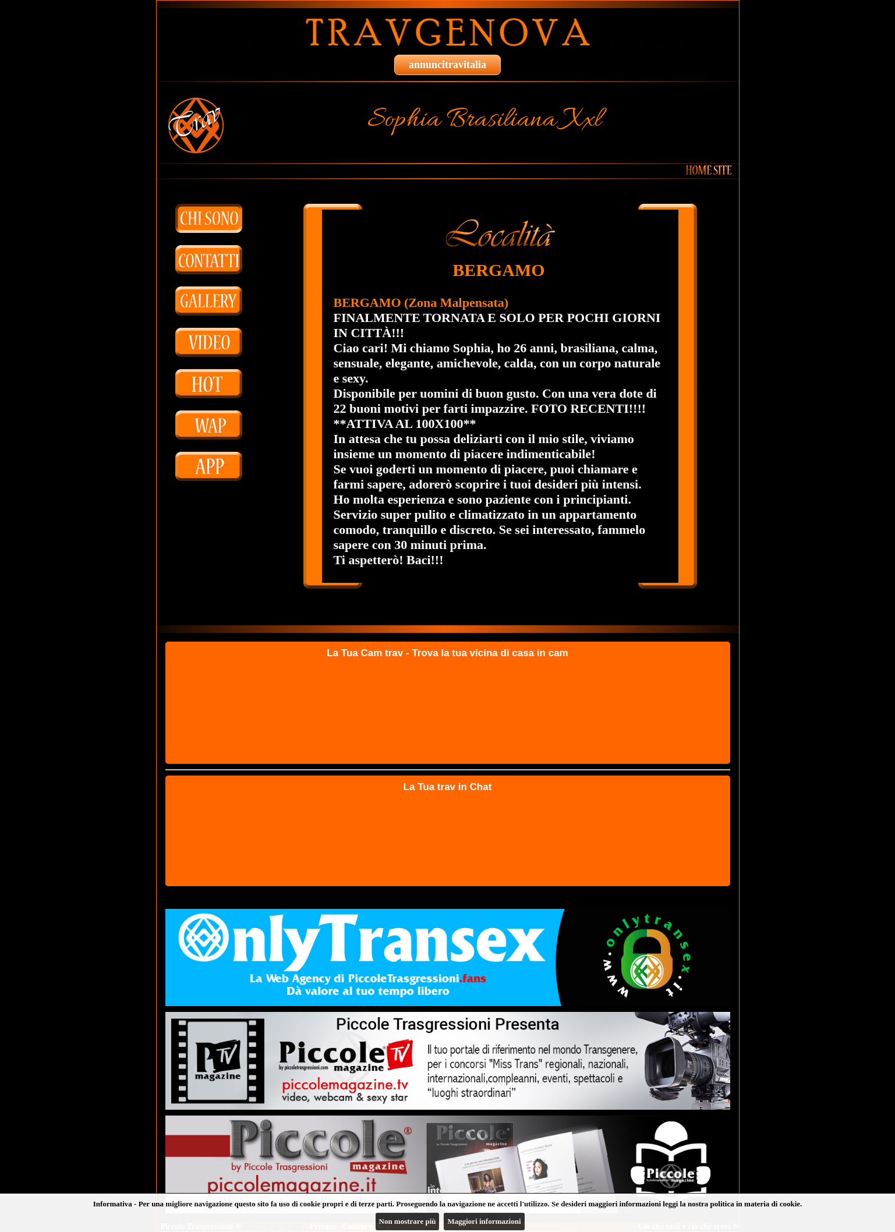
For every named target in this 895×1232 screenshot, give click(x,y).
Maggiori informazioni (484, 1221)
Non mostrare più (407, 1221)
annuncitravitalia (447, 64)
